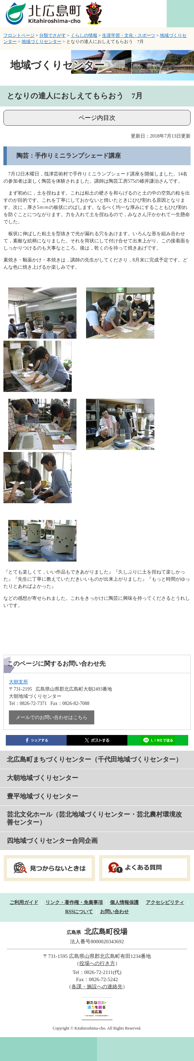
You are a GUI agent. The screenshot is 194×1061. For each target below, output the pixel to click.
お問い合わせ (114, 911)
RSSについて (79, 911)
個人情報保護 (124, 902)
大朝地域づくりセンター (42, 777)
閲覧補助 (180, 13)
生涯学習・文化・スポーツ (128, 35)
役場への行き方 (97, 963)
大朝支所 (18, 681)
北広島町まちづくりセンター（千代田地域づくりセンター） (94, 759)
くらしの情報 (84, 35)
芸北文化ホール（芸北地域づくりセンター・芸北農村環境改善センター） (94, 818)
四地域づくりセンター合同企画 (52, 840)
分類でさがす (52, 35)
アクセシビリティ (165, 902)
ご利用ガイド (24, 902)
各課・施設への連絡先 (97, 986)
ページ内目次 (97, 117)
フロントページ (18, 35)
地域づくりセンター (41, 41)
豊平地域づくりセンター (42, 796)
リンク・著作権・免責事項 (74, 902)
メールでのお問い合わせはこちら (51, 717)
